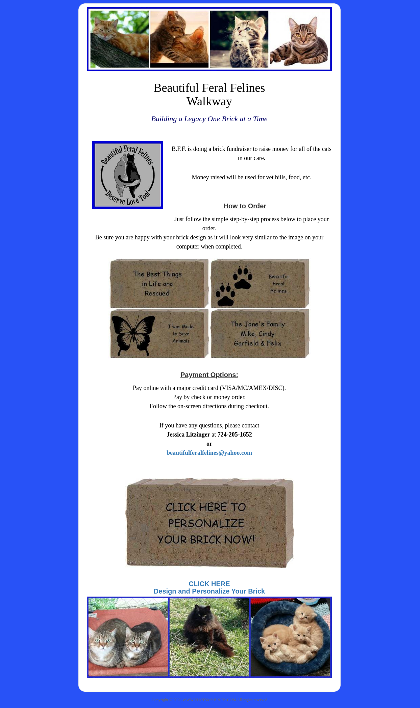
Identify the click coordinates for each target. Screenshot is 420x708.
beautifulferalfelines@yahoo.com (209, 452)
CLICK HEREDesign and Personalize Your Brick (209, 587)
